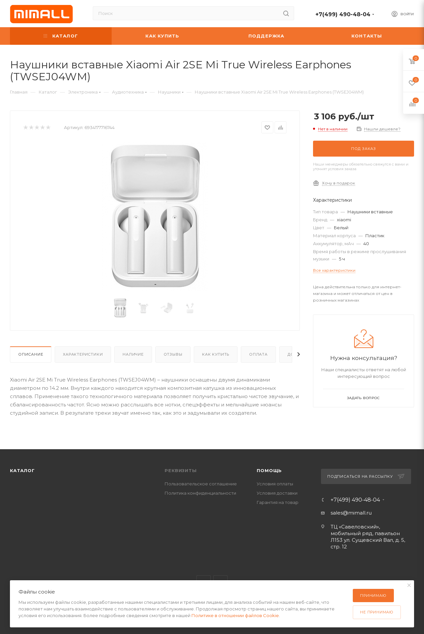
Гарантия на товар (277, 502)
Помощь (269, 470)
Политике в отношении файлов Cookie (235, 615)
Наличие (133, 354)
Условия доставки (277, 493)
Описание (30, 354)
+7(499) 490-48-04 (342, 14)
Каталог (22, 470)
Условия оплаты (275, 483)
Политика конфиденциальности (200, 493)
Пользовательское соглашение (201, 483)
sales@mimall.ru (351, 513)
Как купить (215, 354)
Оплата (258, 354)
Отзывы (173, 354)
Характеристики (83, 354)
